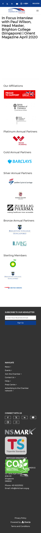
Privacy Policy (20, 518)
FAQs (7, 381)
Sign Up (20, 323)
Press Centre (10, 385)
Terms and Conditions (20, 526)
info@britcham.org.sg (20, 488)
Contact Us (9, 377)
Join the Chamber (12, 374)
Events (7, 370)
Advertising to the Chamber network (17, 389)
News (7, 367)
